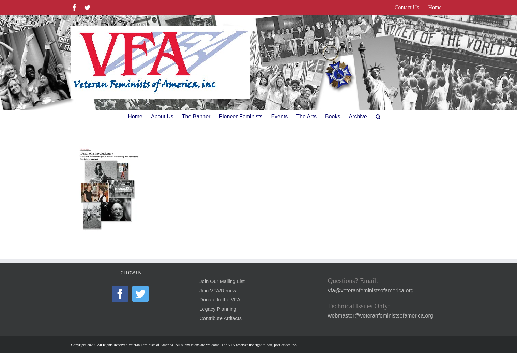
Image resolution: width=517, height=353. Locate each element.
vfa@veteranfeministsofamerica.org (371, 290)
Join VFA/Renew (217, 290)
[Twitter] (140, 294)
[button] (378, 116)
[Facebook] (120, 294)
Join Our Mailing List (222, 281)
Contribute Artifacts (220, 318)
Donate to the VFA (219, 300)
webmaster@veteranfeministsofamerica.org (380, 316)
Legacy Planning (217, 309)
